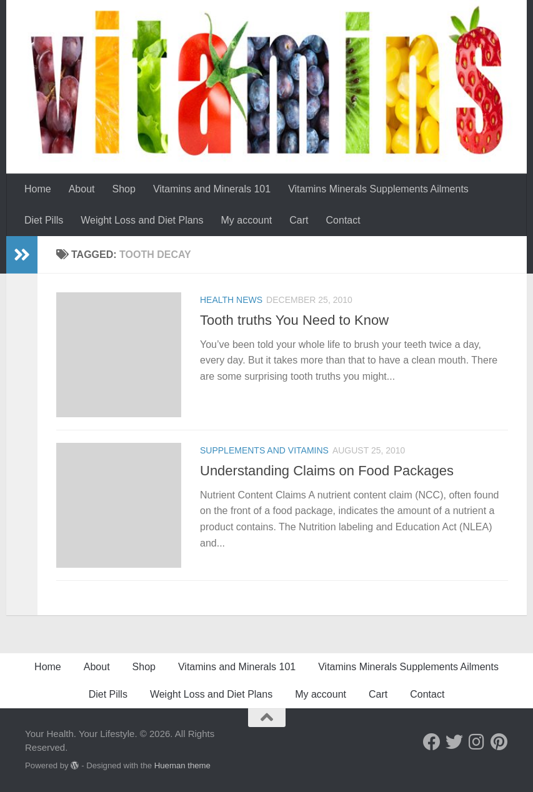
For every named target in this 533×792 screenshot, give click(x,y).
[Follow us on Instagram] (477, 742)
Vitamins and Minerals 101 (212, 189)
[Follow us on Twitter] (454, 742)
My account (246, 220)
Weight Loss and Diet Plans (142, 220)
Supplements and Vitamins (264, 450)
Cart (298, 220)
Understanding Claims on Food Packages (327, 470)
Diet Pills (43, 220)
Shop (124, 189)
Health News (231, 300)
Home (37, 189)
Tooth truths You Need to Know (294, 320)
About (82, 189)
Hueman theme (182, 765)
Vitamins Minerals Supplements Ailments (378, 189)
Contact (343, 220)
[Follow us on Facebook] (432, 742)
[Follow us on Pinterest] (499, 742)
